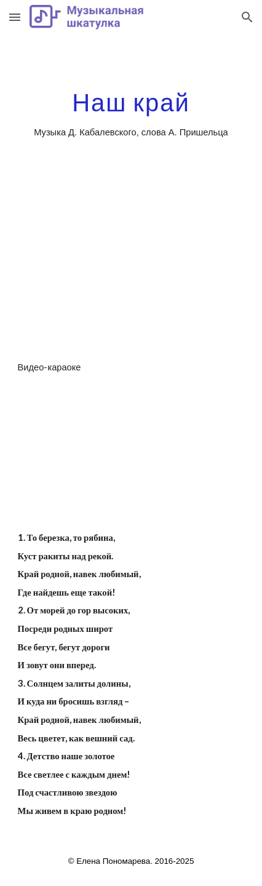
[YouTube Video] (131, 280)
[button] (15, 17)
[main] (131, 115)
